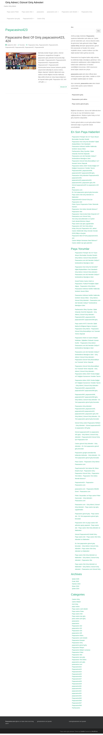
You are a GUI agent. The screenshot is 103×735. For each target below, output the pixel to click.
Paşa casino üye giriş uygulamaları (83, 225)
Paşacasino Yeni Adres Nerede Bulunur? (85, 210)
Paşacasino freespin (78, 642)
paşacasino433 (77, 695)
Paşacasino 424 (77, 632)
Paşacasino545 (77, 699)
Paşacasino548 (77, 707)
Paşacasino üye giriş (13, 20)
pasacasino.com (53, 13)
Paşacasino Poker (77, 654)
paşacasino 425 (77, 634)
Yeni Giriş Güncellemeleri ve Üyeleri (83, 220)
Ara (72, 28)
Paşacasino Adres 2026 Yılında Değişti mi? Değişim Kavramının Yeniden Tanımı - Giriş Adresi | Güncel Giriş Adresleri (88, 384)
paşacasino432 (77, 692)
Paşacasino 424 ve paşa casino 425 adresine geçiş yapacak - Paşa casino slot (87, 526)
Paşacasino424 (28, 20)
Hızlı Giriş (75, 605)
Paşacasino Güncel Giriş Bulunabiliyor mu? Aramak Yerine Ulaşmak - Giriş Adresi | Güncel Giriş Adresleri (87, 370)
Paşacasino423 (43, 46)
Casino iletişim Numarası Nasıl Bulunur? (84, 242)
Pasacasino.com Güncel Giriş (81, 218)
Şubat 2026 (75, 580)
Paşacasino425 (9, 49)
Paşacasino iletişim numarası (81, 651)
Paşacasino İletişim (78, 649)
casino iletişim (76, 603)
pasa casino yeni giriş (79, 620)
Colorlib (82, 733)
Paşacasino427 (29, 49)
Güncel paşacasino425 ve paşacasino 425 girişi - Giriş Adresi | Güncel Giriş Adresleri (87, 436)
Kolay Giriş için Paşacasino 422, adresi (84, 230)
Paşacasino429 (77, 685)
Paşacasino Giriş (87, 13)
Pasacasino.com (77, 191)
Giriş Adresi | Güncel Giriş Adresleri (24, 3)
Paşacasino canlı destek (70, 13)
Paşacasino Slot (77, 213)
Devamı (63, 88)
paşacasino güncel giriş (79, 646)
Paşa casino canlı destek (80, 610)
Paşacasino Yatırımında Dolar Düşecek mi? (85, 215)
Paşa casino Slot (28, 13)
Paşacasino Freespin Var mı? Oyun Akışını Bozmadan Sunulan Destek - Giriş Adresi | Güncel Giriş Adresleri (86, 256)
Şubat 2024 (75, 590)
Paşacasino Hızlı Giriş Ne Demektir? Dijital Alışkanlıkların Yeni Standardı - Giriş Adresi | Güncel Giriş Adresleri (86, 271)
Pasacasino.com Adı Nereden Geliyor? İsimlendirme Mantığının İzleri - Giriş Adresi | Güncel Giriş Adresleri (87, 356)
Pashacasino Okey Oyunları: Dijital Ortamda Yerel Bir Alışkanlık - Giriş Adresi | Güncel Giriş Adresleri (86, 313)
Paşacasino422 (77, 668)
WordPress (95, 733)
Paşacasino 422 (77, 627)
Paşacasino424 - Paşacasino (84, 484)
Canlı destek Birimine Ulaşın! (81, 222)
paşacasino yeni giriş (78, 663)
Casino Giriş (41, 20)
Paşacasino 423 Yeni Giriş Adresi (82, 227)
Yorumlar (22, 46)
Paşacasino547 (77, 704)
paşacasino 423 (77, 630)
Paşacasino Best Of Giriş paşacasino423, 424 (35, 40)
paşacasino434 (77, 697)
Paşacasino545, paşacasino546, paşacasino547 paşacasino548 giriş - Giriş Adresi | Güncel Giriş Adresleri (86, 398)
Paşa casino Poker (13, 13)
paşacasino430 (77, 687)
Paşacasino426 (19, 49)
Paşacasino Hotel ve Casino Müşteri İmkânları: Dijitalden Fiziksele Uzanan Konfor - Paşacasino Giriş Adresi (87, 341)
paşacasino (75, 625)
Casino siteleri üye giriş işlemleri (82, 244)
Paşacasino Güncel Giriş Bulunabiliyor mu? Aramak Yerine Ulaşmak (87, 332)
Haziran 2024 (76, 585)
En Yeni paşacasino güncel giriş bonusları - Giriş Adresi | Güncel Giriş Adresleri (86, 547)
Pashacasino (76, 709)
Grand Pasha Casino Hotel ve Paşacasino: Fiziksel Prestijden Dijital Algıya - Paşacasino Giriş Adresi (86, 285)
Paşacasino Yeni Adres (79, 661)
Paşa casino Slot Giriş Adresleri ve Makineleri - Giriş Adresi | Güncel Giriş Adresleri (87, 559)
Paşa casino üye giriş (78, 617)
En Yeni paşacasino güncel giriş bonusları (85, 193)
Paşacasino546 (77, 702)
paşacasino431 (77, 690)
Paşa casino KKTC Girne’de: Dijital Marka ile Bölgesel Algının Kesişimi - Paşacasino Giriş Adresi (86, 327)
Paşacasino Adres (77, 637)
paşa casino (76, 608)
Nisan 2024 (75, 587)
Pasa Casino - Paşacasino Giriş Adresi (87, 463)
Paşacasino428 (39, 49)
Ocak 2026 (75, 583)
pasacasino (40, 13)
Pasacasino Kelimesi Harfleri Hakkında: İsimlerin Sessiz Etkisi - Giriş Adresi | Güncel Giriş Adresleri (87, 299)
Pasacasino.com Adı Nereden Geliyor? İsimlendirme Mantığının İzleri (87, 304)
